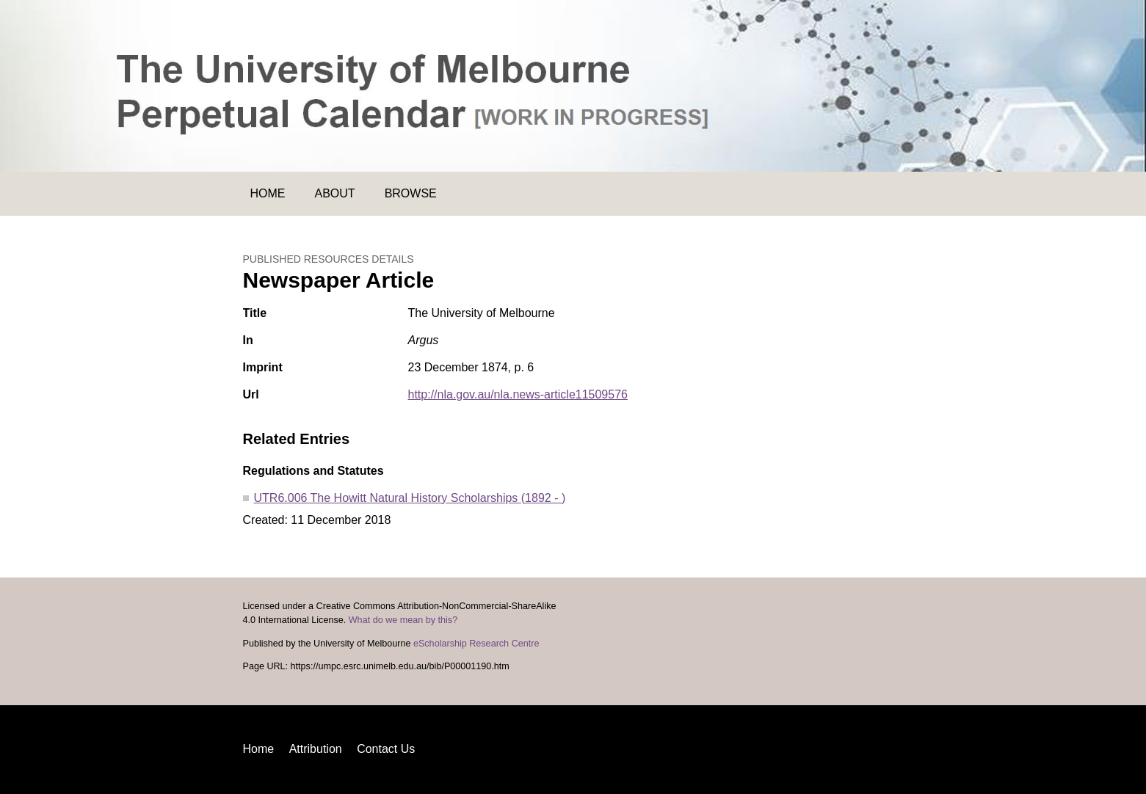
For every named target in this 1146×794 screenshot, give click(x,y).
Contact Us (386, 749)
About (335, 193)
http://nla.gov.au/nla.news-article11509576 (518, 394)
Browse (411, 193)
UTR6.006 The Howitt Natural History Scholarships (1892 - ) (410, 498)
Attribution (315, 749)
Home (268, 193)
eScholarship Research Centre (476, 643)
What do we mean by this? (403, 620)
